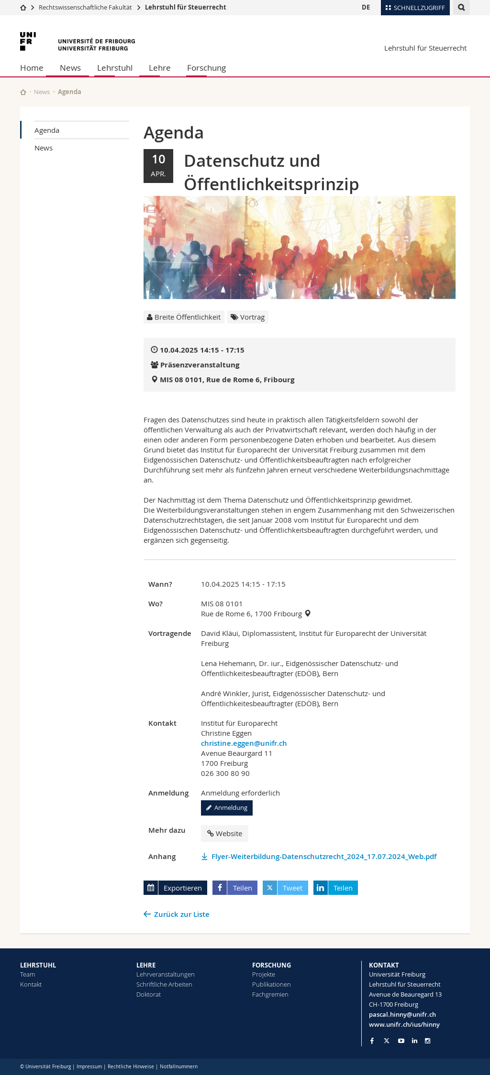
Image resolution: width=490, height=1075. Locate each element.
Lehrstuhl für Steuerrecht (185, 7)
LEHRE (146, 965)
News (70, 67)
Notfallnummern (179, 1067)
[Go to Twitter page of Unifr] (386, 1040)
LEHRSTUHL (38, 965)
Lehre (160, 67)
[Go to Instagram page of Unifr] (427, 1041)
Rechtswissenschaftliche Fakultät (86, 7)
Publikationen (271, 984)
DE (366, 7)
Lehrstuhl (115, 67)
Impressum (89, 1067)
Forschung (206, 67)
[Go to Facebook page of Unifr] (372, 1040)
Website (224, 833)
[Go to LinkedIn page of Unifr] (414, 1041)
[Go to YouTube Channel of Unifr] (401, 1041)
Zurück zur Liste (182, 914)
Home (32, 67)
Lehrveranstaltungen (165, 974)
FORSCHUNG (271, 965)
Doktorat (148, 994)
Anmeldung (226, 807)
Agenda (46, 130)
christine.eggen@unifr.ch (244, 743)
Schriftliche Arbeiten (164, 984)
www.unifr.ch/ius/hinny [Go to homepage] (404, 1024)
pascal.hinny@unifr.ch (402, 1014)
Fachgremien (270, 994)
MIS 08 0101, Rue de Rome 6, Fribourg (227, 380)
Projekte (263, 974)
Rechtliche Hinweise (131, 1067)
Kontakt (31, 984)
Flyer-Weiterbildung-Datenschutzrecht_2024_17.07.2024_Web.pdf (324, 856)
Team (27, 974)
